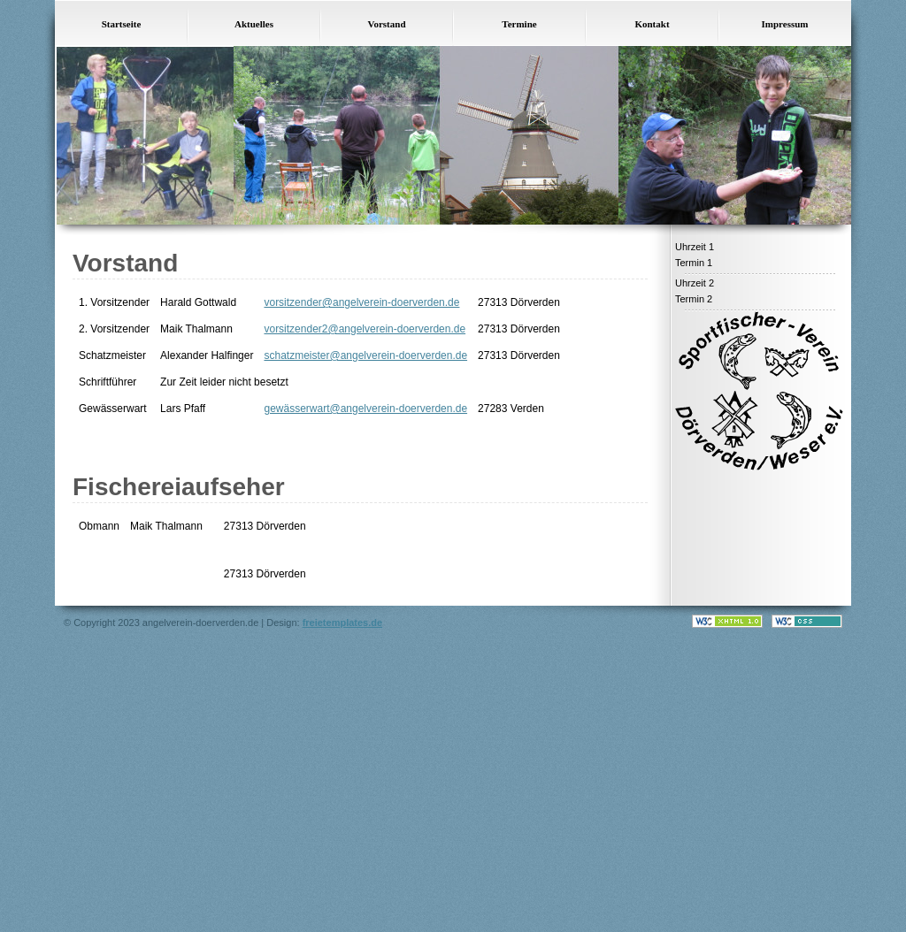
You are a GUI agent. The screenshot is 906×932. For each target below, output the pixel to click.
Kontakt (651, 24)
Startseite (122, 24)
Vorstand (387, 24)
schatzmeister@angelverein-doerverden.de (365, 355)
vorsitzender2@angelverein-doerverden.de (364, 329)
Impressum (785, 24)
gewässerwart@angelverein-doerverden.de (365, 408)
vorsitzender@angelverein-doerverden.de (361, 302)
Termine (519, 24)
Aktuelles (253, 24)
